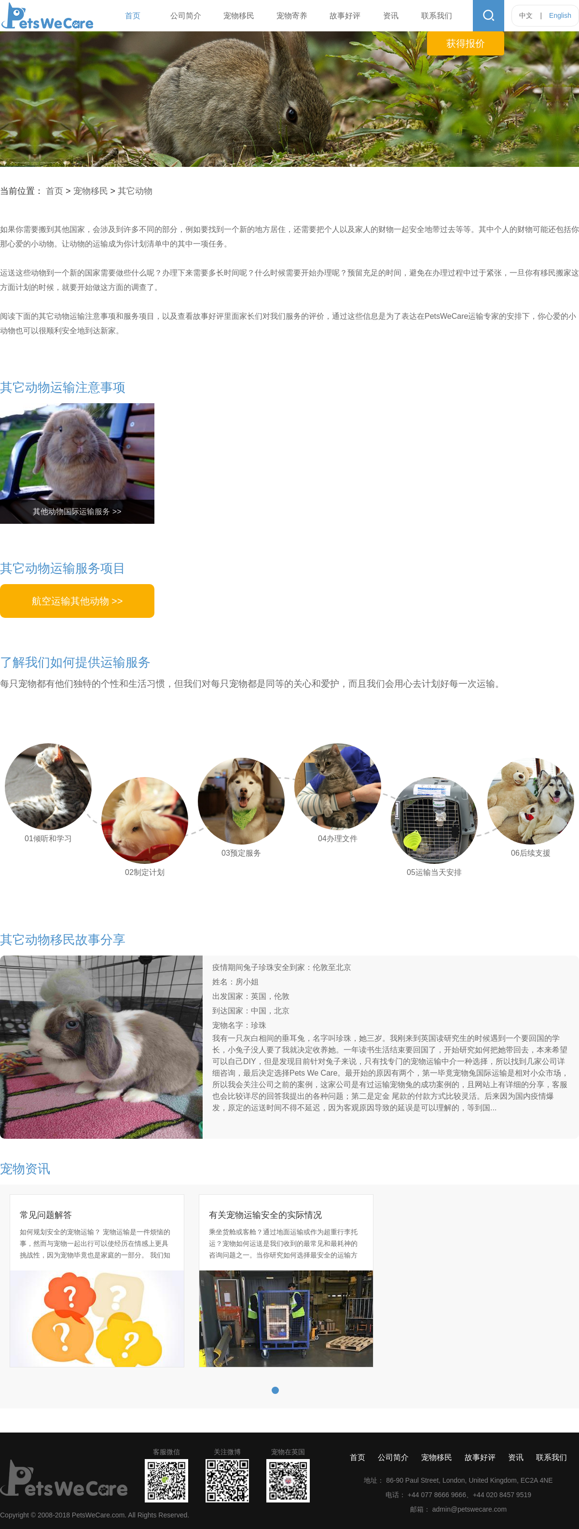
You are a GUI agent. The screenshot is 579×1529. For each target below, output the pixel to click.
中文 (526, 15)
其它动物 (135, 191)
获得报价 (465, 43)
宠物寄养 (291, 16)
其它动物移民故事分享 (62, 939)
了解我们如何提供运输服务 (75, 662)
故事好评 (345, 16)
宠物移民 (238, 16)
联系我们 (436, 16)
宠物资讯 (25, 1168)
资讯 (391, 16)
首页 (132, 16)
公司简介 (185, 16)
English (560, 15)
